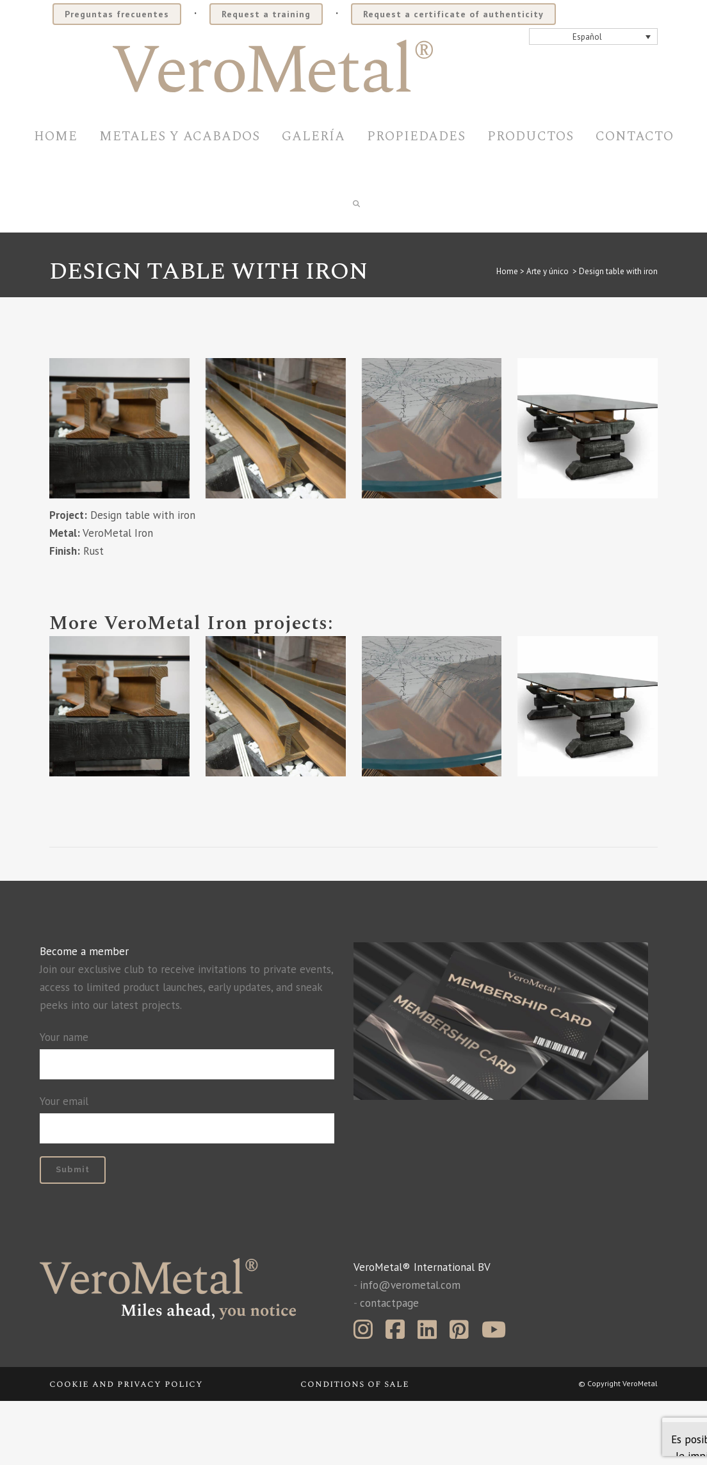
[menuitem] (593, 36)
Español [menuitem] (587, 36)
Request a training (266, 14)
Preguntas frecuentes (117, 14)
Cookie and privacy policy (126, 1448)
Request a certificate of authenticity (453, 14)
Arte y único (547, 335)
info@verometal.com (410, 1349)
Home (507, 335)
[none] (593, 36)
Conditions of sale (354, 1448)
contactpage (389, 1367)
